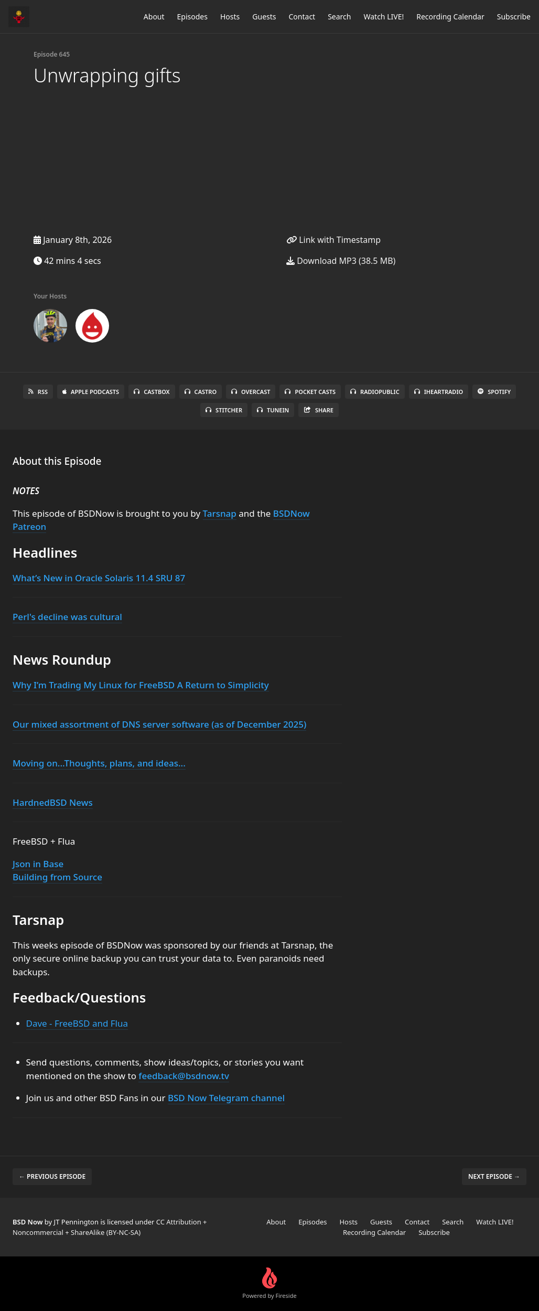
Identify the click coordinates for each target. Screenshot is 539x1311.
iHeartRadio (438, 392)
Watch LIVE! (383, 17)
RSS (38, 392)
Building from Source (57, 877)
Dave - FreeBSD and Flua (77, 1023)
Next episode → (494, 1176)
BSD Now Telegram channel (226, 1098)
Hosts (230, 17)
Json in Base (38, 864)
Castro (201, 392)
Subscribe (514, 17)
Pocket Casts (310, 392)
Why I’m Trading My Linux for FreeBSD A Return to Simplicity (141, 685)
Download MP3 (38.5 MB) (340, 261)
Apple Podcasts (90, 392)
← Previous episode (52, 1176)
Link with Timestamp (333, 240)
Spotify (494, 392)
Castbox (151, 392)
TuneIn (273, 410)
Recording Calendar (450, 17)
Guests (264, 17)
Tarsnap (219, 513)
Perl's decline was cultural (67, 617)
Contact (302, 17)
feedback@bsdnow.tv (183, 1076)
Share (318, 410)
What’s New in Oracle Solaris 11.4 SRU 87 (99, 578)
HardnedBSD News (53, 802)
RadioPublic (375, 392)
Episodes (192, 17)
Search (339, 17)
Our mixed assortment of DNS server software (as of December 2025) (159, 724)
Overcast (250, 392)
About (154, 17)
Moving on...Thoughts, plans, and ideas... (99, 763)
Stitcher (224, 410)
